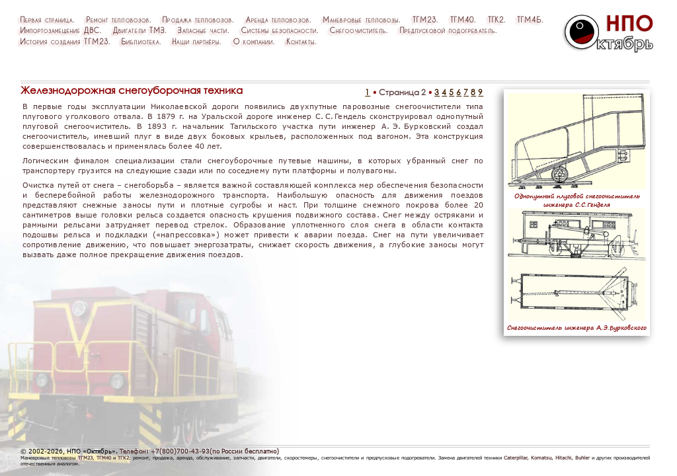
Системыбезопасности (279, 30)
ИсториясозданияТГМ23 (64, 42)
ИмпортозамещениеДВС (60, 30)
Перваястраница (46, 20)
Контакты (301, 42)
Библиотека (140, 42)
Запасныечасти (202, 30)
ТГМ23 (424, 20)
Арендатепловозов (277, 20)
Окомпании (253, 42)
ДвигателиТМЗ (139, 30)
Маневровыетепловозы (361, 20)
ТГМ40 (462, 20)
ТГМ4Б (529, 20)
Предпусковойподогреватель (447, 30)
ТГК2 (496, 20)
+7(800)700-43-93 (180, 451)
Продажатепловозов (197, 20)
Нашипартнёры (196, 42)
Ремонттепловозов (118, 20)
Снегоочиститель (358, 30)
